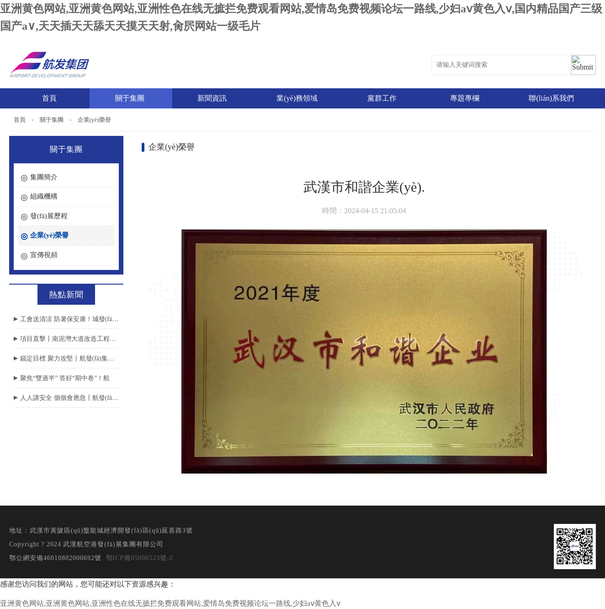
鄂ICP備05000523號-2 (139, 558)
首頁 (49, 98)
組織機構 (44, 196)
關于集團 (131, 98)
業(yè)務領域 (298, 98)
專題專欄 (466, 98)
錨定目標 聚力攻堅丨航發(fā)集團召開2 (69, 358)
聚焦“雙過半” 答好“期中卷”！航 (65, 378)
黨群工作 (383, 98)
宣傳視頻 (44, 255)
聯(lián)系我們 (551, 98)
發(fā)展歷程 (49, 216)
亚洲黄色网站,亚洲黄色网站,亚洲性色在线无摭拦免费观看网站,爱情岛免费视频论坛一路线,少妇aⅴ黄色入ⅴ (170, 603)
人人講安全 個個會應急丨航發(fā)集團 (69, 397)
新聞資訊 (213, 98)
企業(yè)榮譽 (94, 119)
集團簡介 (44, 177)
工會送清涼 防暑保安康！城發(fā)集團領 (69, 319)
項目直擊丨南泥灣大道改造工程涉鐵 (69, 338)
